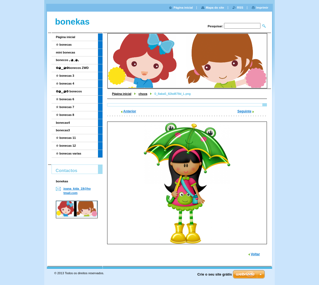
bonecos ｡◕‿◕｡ (67, 60)
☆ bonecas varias (68, 153)
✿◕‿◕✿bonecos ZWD (72, 67)
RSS (240, 7)
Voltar (255, 254)
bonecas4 (63, 122)
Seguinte (244, 111)
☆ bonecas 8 (65, 114)
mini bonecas (65, 52)
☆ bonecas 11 (66, 137)
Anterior (129, 111)
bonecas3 (63, 130)
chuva (142, 93)
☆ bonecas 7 (65, 107)
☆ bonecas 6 (65, 99)
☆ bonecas (64, 44)
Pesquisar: (215, 26)
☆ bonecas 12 (66, 145)
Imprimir (262, 7)
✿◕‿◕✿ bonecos (69, 91)
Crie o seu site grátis (214, 274)
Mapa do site (215, 7)
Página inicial (121, 93)
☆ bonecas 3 (65, 75)
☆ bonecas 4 (65, 83)
